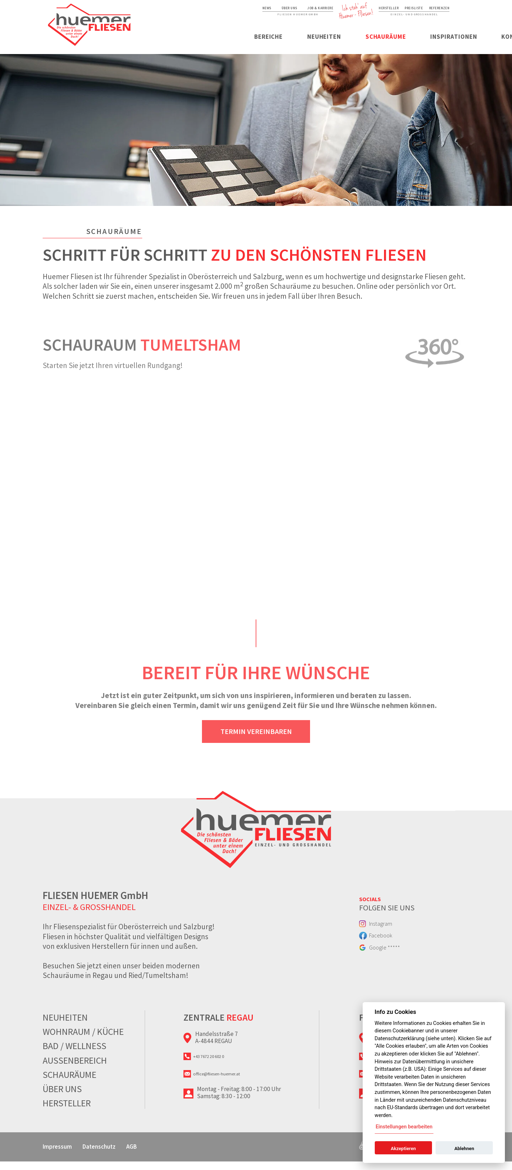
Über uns (219, 11)
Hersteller (365, 11)
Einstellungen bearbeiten (403, 1127)
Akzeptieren (403, 1148)
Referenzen (432, 11)
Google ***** (393, 967)
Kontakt (447, 43)
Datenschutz (120, 1154)
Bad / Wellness (74, 1054)
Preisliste (398, 11)
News (189, 11)
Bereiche (181, 43)
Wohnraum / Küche (83, 1040)
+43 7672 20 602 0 (220, 1067)
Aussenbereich (75, 1069)
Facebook (388, 951)
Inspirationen (381, 43)
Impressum (63, 1154)
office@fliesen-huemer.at (229, 1088)
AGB (165, 1154)
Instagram (389, 935)
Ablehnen (464, 1148)
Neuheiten (241, 43)
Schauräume (308, 43)
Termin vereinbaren (256, 746)
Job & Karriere (260, 11)
